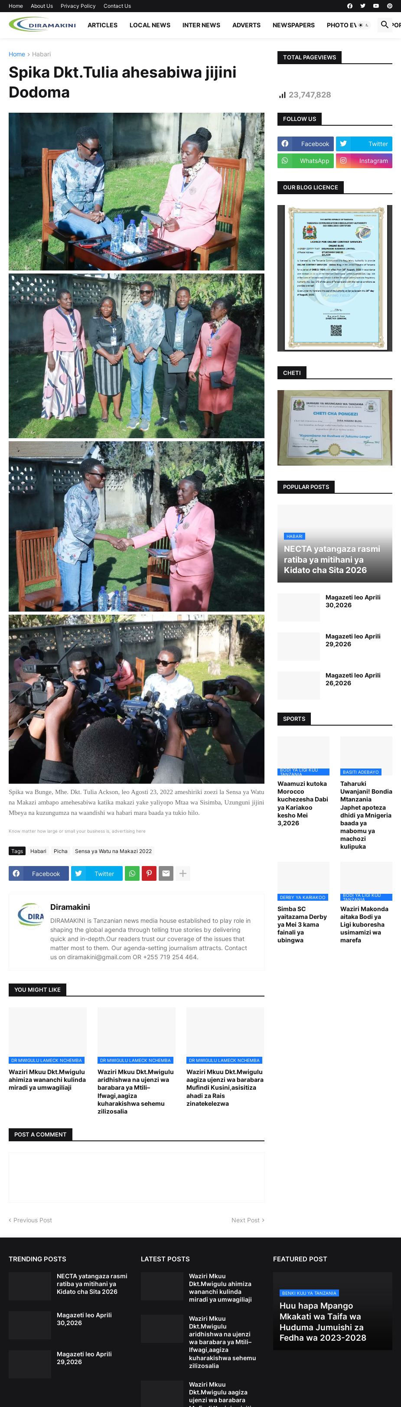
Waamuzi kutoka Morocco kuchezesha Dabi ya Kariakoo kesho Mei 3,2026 (302, 803)
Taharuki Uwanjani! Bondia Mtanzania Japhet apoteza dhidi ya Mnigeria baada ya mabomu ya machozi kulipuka (366, 815)
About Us (42, 6)
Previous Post (32, 1220)
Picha (61, 851)
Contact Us (117, 6)
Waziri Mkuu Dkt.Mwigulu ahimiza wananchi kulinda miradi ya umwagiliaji (47, 1079)
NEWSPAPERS (294, 25)
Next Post (245, 1220)
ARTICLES (102, 25)
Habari (41, 54)
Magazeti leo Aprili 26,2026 (353, 679)
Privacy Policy (78, 6)
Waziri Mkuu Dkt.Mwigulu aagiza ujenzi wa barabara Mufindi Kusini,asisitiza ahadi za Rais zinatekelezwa (225, 1087)
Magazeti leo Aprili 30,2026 (353, 601)
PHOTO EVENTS (350, 25)
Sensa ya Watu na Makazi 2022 (113, 851)
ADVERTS (246, 25)
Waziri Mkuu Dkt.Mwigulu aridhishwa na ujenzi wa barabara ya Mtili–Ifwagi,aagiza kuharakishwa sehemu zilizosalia (136, 1091)
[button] (363, 25)
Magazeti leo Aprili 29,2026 (353, 640)
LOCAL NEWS (150, 25)
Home (16, 6)
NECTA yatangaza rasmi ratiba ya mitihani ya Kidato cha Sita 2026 (92, 1283)
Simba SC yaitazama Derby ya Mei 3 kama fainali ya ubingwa (302, 924)
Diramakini (70, 907)
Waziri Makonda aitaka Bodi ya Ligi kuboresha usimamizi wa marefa (364, 924)
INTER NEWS (201, 25)
